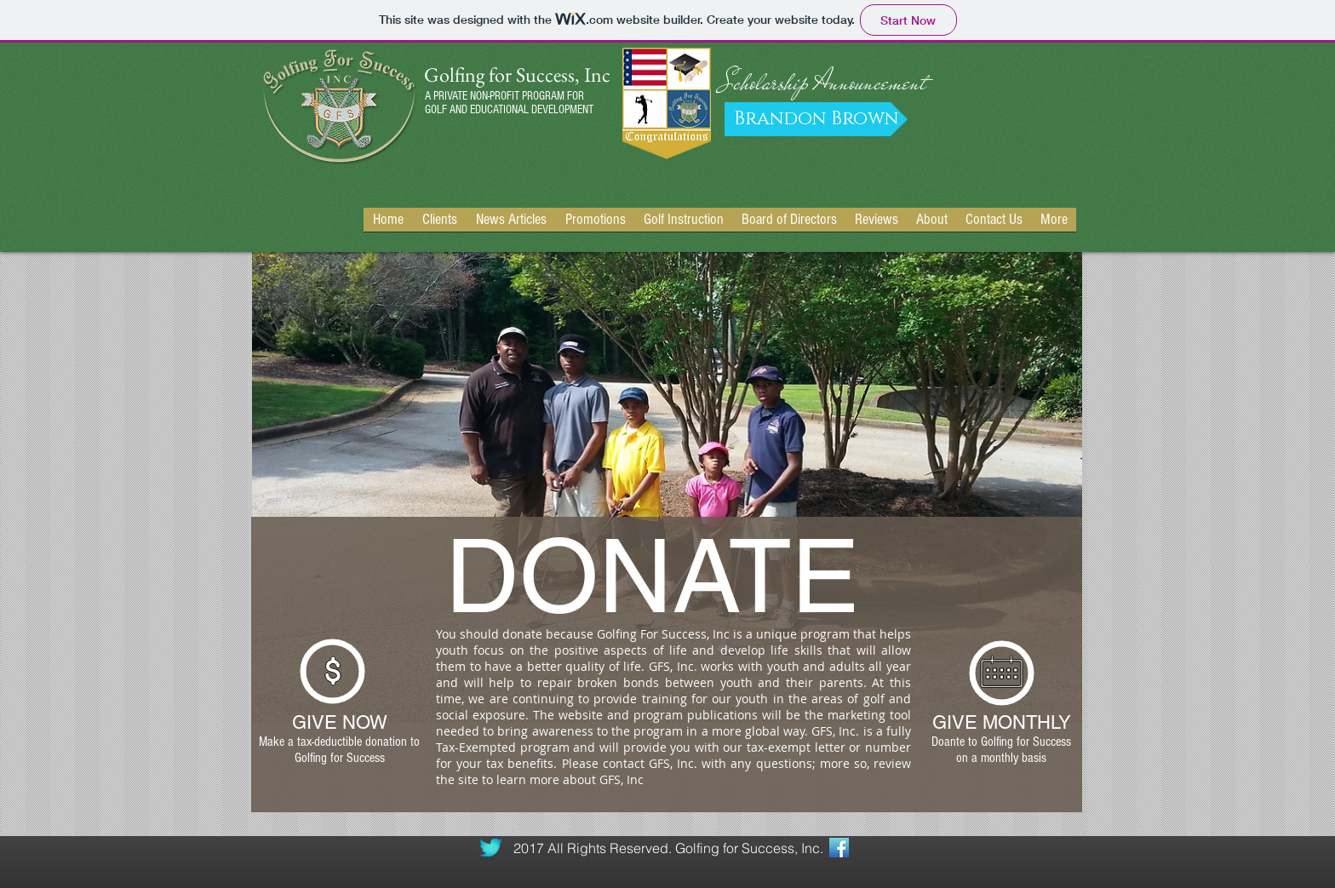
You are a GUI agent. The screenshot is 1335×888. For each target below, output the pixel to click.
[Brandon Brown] (816, 119)
